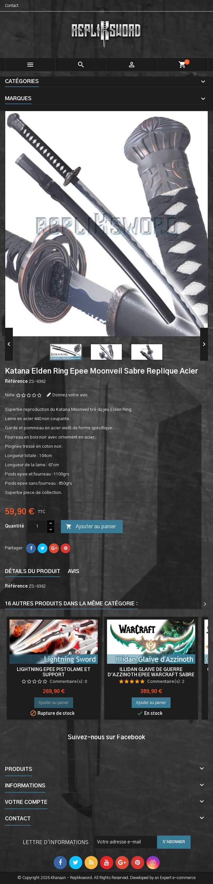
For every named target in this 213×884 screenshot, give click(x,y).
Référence (16, 382)
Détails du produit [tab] (32, 571)
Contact (11, 6)
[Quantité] (37, 526)
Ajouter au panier (91, 527)
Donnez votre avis (69, 395)
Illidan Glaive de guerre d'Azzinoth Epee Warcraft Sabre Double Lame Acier (151, 675)
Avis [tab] (73, 571)
